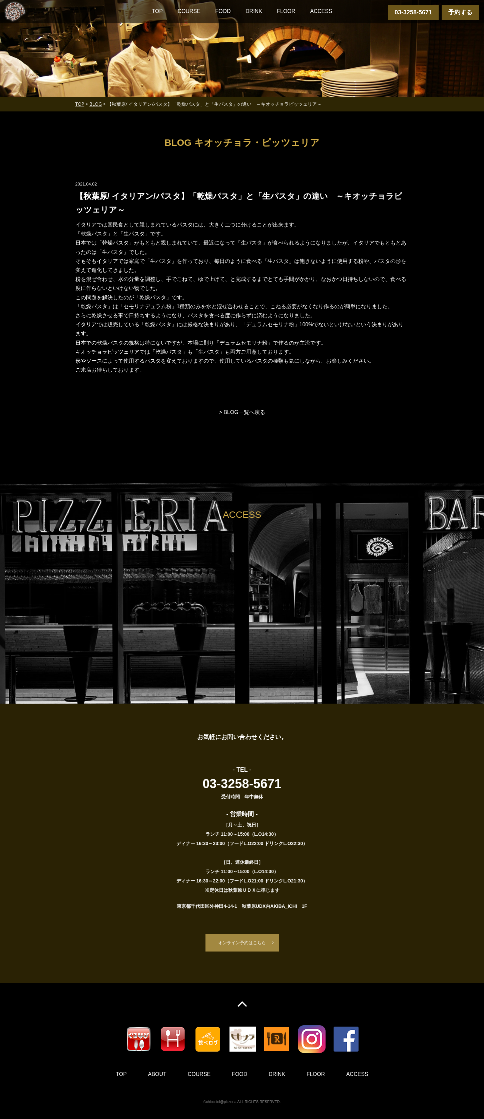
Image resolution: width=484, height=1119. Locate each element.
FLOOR (286, 11)
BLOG (95, 104)
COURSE (188, 11)
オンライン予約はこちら (242, 943)
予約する (460, 12)
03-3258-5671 (413, 12)
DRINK (254, 11)
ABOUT (157, 1075)
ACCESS (321, 11)
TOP (157, 11)
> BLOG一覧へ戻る (242, 412)
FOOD (222, 11)
